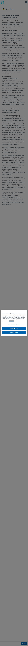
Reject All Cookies (14, 328)
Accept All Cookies (14, 332)
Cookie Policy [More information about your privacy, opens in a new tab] (11, 321)
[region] (14, 323)
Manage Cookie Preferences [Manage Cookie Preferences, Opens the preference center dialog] (14, 324)
